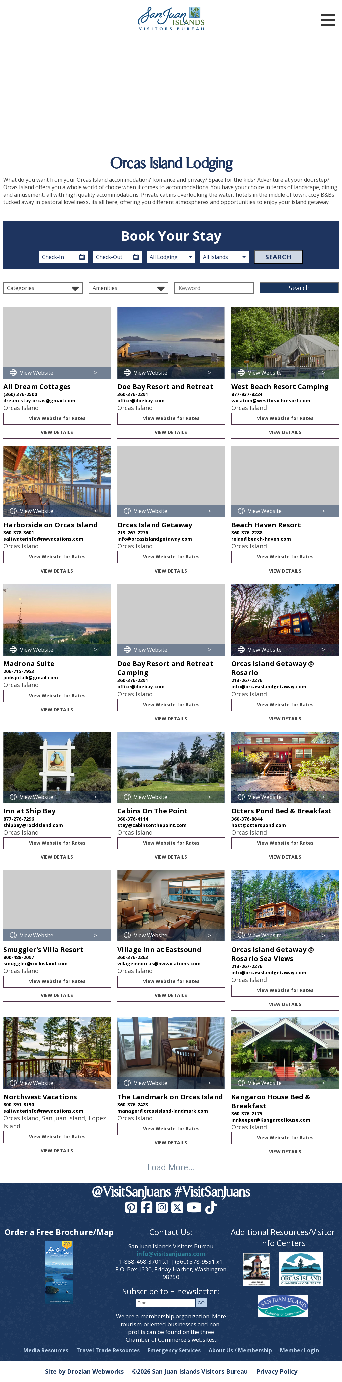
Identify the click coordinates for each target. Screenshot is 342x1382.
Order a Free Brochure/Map (59, 1231)
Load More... (171, 1167)
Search (278, 256)
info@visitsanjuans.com (171, 1254)
